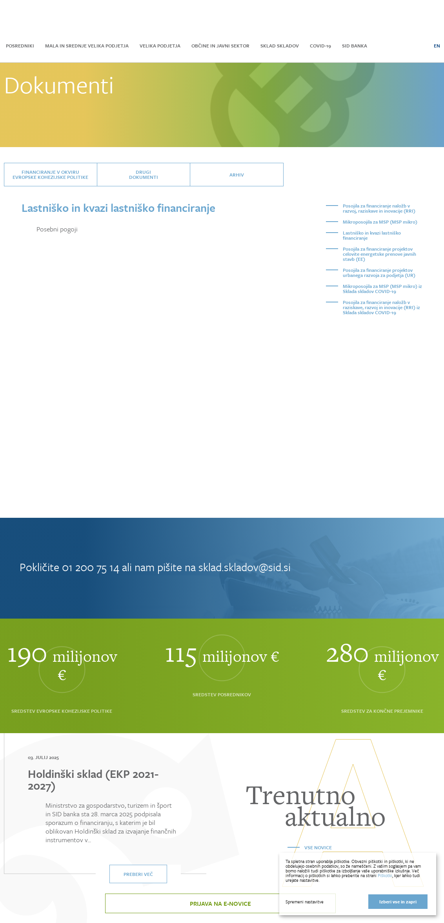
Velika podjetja (160, 45)
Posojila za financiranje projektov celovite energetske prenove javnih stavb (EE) (379, 253)
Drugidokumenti (143, 174)
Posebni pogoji (57, 229)
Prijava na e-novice (220, 903)
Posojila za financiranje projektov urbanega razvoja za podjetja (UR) (379, 272)
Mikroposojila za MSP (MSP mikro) (380, 221)
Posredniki (20, 45)
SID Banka (354, 45)
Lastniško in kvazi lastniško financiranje (372, 235)
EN (437, 45)
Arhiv (236, 174)
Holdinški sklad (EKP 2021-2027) (93, 779)
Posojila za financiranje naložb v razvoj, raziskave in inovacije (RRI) (379, 208)
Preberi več (138, 873)
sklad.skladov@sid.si (244, 567)
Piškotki (385, 875)
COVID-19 (320, 45)
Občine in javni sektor (220, 45)
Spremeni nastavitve (305, 901)
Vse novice (318, 847)
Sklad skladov (279, 45)
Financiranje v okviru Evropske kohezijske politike (50, 174)
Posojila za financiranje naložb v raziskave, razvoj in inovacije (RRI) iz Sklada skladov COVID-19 (381, 307)
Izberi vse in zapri (398, 901)
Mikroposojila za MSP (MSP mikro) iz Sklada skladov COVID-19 (382, 288)
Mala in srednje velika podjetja (87, 45)
